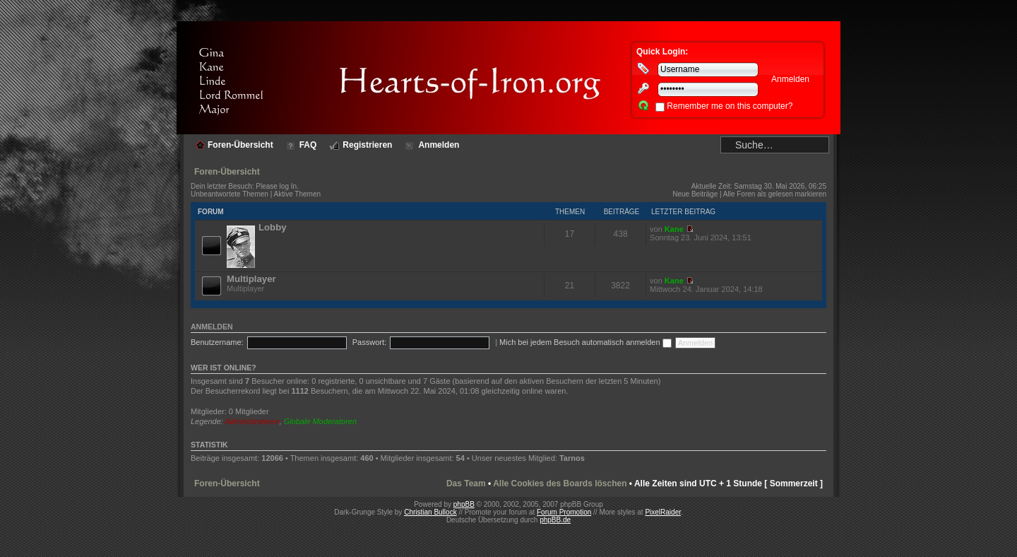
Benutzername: (217, 342)
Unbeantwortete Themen (229, 194)
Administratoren (252, 421)
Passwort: (369, 342)
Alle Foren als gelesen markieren (774, 194)
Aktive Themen (297, 194)
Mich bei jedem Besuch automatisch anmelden (585, 342)
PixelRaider (663, 512)
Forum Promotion (564, 512)
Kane (674, 229)
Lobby (272, 227)
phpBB (464, 504)
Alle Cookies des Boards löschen (559, 483)
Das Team (466, 483)
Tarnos (572, 458)
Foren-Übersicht (227, 172)
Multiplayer (251, 279)
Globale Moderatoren (320, 421)
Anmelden (212, 326)
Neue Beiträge (695, 194)
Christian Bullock (430, 512)
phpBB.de (555, 520)
